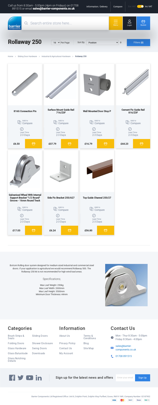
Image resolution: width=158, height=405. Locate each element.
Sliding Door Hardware (27, 56)
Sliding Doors (40, 335)
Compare (117, 6)
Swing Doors (39, 348)
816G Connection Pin (25, 111)
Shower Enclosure (42, 343)
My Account (66, 353)
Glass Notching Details (16, 359)
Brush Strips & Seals (16, 337)
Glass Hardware (17, 348)
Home (11, 56)
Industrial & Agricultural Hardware (56, 56)
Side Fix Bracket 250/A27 (61, 197)
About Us (64, 335)
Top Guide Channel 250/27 (97, 197)
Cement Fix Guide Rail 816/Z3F (133, 111)
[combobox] (69, 23)
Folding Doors (16, 343)
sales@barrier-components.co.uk (54, 8)
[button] (25, 122)
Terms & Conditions (89, 337)
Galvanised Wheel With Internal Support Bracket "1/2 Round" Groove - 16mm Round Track (25, 198)
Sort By (81, 42)
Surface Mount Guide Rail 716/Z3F (61, 111)
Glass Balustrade (18, 353)
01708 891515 (124, 356)
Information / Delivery (97, 6)
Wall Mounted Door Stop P (97, 111)
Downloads (38, 353)
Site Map (88, 348)
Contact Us (65, 348)
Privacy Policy (67, 343)
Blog (86, 343)
